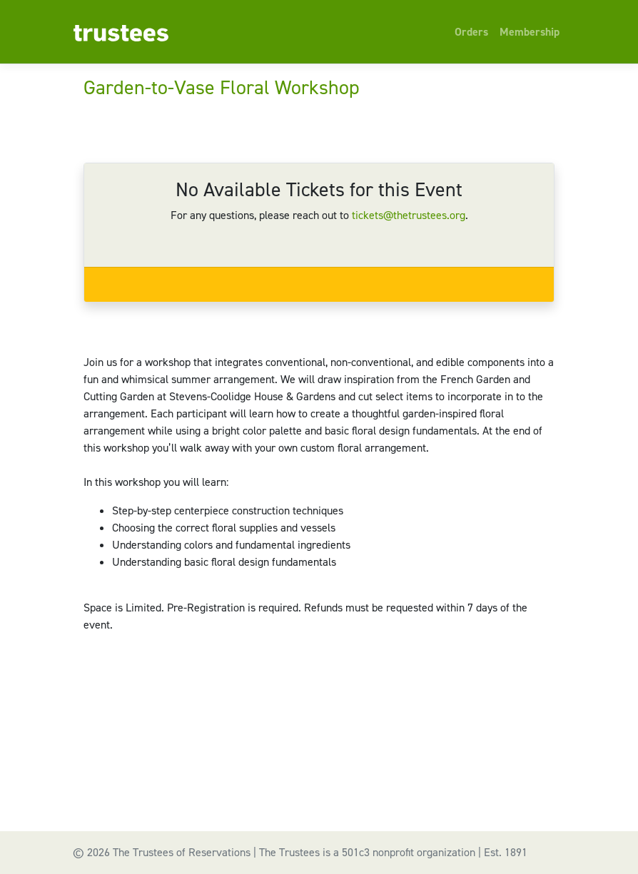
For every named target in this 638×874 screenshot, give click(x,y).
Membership (529, 31)
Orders (471, 31)
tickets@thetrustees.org (408, 215)
